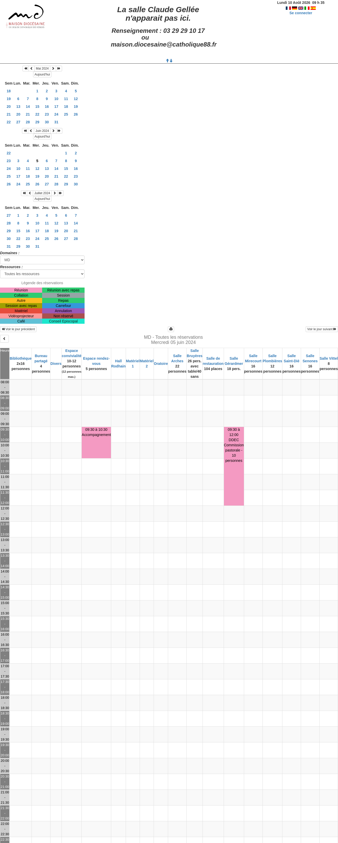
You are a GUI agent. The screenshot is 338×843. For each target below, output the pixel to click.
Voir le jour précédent (18, 329)
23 (47, 114)
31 (56, 122)
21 (9, 114)
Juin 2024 (42, 131)
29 (37, 122)
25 (66, 114)
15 (37, 106)
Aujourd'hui (42, 74)
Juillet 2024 (42, 193)
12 (76, 99)
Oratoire (161, 364)
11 (66, 99)
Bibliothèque (21, 358)
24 (56, 114)
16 (47, 106)
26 (76, 114)
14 (28, 106)
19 (9, 99)
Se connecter (300, 13)
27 (18, 122)
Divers (56, 364)
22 (37, 114)
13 (18, 106)
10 (56, 99)
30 (47, 122)
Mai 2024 (42, 68)
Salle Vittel (329, 358)
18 (9, 91)
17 (56, 106)
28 (28, 122)
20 (9, 106)
